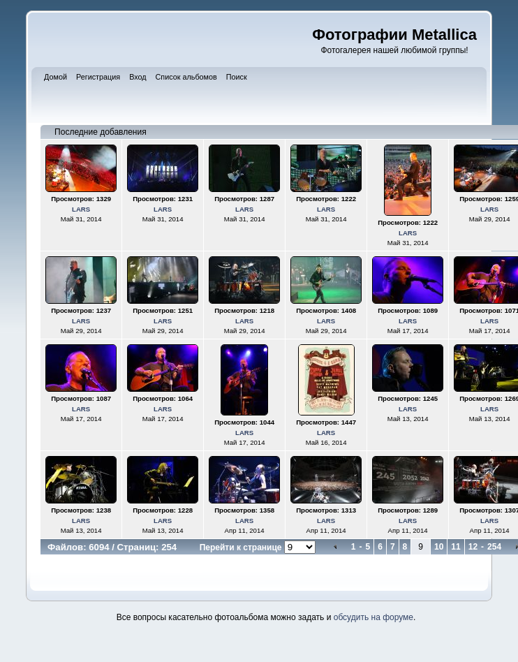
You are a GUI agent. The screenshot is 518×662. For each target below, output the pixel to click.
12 (473, 547)
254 (494, 547)
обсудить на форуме (373, 617)
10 (438, 547)
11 (455, 547)
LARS (81, 209)
